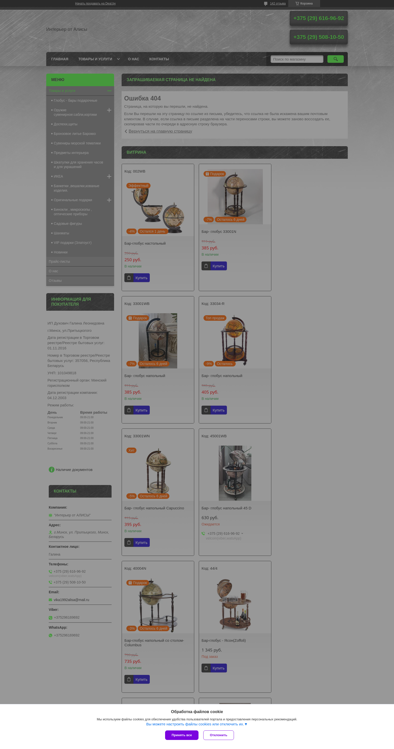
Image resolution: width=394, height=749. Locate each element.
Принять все (182, 735)
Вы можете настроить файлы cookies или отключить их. (195, 724)
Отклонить (218, 735)
